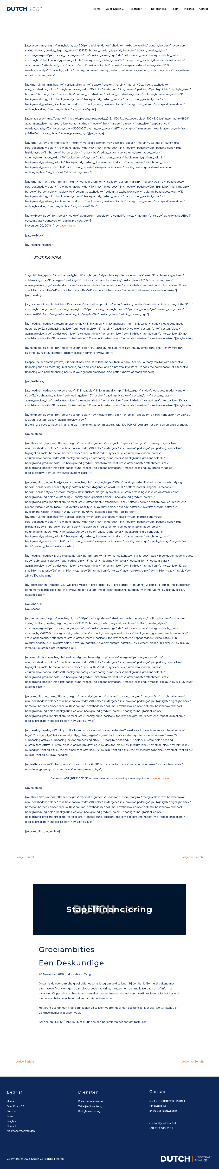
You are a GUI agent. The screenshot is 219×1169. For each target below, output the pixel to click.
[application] (144, 8)
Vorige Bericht (23, 857)
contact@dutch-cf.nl (162, 1123)
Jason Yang (67, 225)
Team (174, 8)
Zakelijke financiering (91, 1106)
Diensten (138, 8)
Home (96, 8)
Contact (204, 8)
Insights (189, 8)
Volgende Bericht (194, 857)
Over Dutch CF (115, 8)
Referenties (158, 8)
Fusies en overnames (92, 1101)
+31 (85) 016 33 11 (161, 1128)
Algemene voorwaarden (22, 1130)
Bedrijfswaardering (90, 1111)
